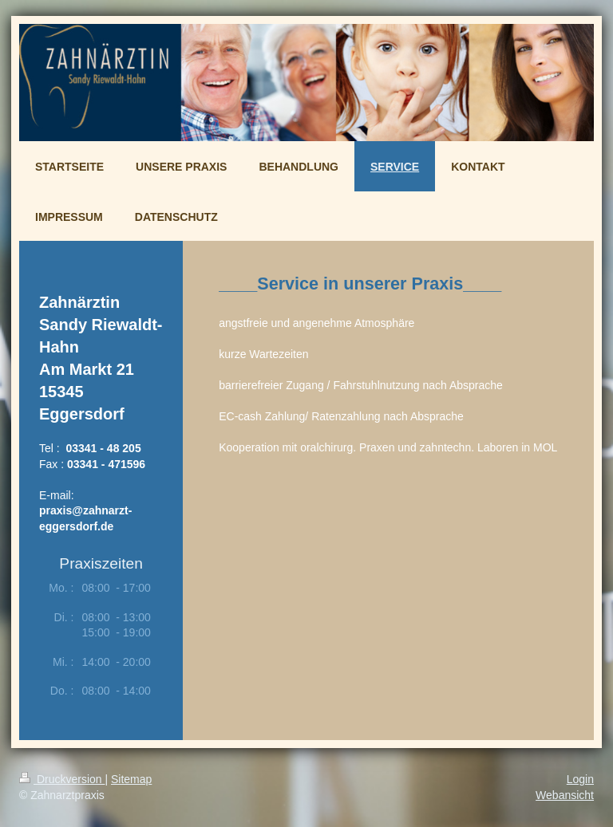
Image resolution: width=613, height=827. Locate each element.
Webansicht (565, 795)
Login (580, 779)
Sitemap (131, 779)
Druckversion (62, 779)
